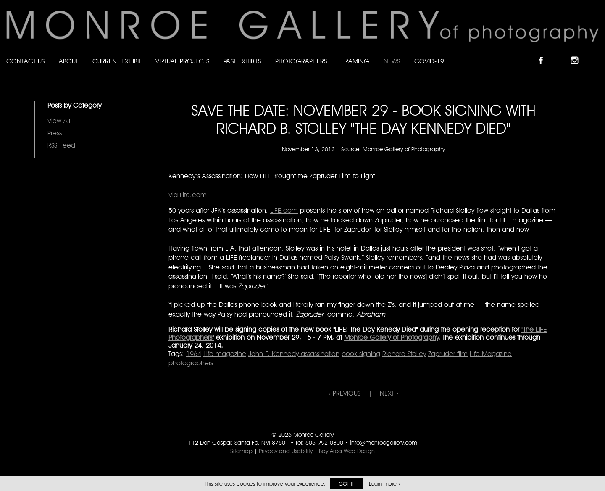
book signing (361, 354)
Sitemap (241, 451)
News (392, 61)
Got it (346, 483)
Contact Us (25, 61)
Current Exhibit (116, 61)
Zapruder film (448, 354)
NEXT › (389, 393)
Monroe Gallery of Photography (391, 337)
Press (54, 133)
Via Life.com (187, 195)
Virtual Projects (182, 61)
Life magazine (224, 354)
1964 (193, 354)
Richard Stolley (404, 354)
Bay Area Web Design (347, 451)
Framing (355, 61)
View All (58, 121)
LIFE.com (284, 210)
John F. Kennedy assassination (293, 354)
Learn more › (384, 483)
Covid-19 (429, 61)
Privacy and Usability (286, 451)
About (68, 61)
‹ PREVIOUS (344, 393)
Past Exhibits (242, 61)
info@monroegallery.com (383, 442)
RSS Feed (61, 145)
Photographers (301, 61)
